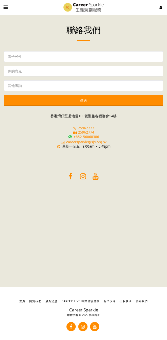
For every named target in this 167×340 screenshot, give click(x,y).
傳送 (83, 100)
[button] (5, 7)
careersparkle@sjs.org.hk (83, 142)
